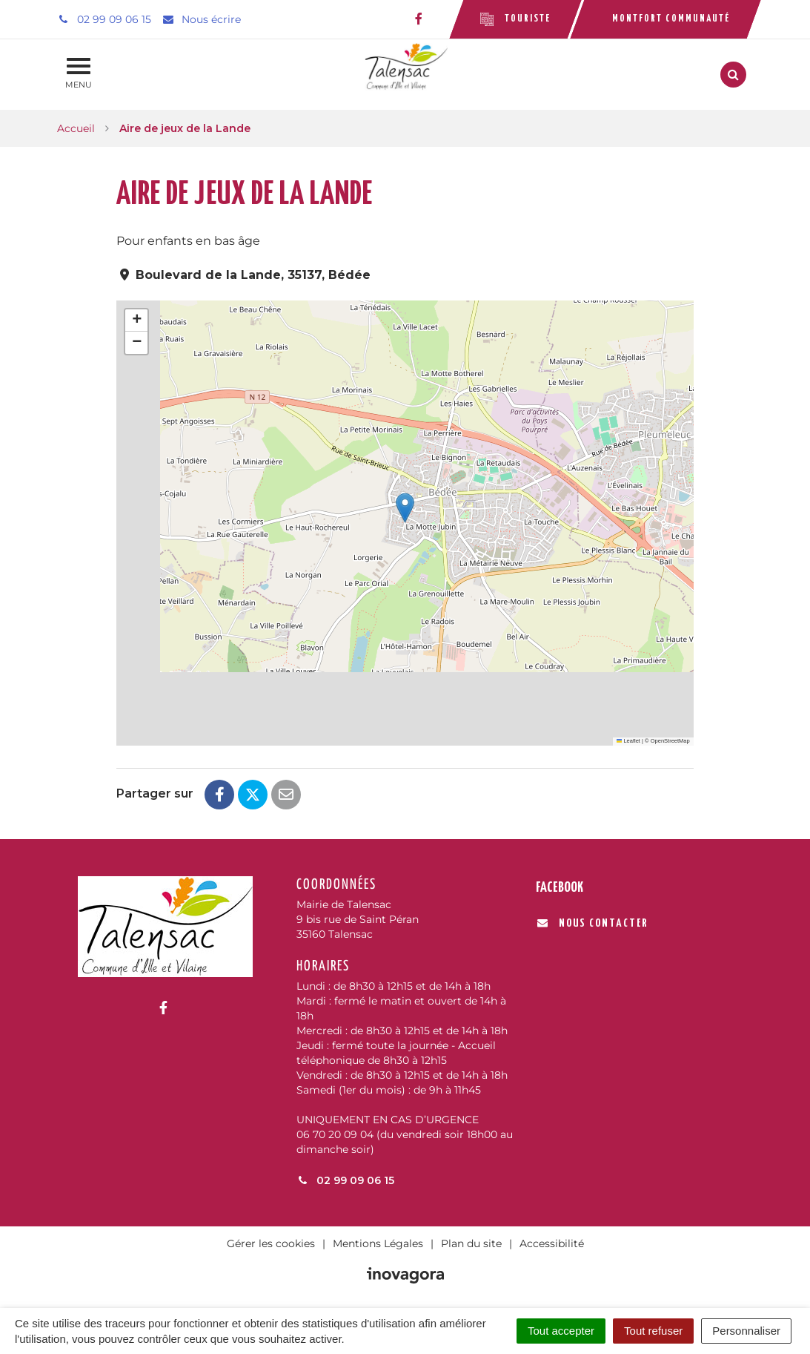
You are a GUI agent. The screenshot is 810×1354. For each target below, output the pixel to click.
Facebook (559, 888)
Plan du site (471, 1243)
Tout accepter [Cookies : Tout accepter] (561, 1330)
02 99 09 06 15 (345, 1180)
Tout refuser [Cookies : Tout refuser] (653, 1330)
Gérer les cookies (271, 1243)
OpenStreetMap (670, 740)
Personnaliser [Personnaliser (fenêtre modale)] (746, 1330)
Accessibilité (551, 1243)
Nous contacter (592, 923)
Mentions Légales (378, 1243)
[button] (405, 508)
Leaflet (628, 740)
